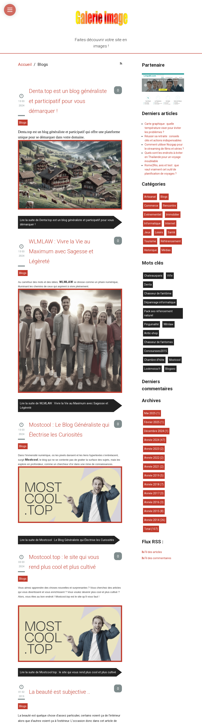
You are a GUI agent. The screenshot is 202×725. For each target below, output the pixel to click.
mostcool (174, 359)
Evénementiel (152, 214)
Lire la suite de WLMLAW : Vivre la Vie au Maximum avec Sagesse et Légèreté (64, 406)
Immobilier (172, 214)
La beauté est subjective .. (59, 692)
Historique (150, 250)
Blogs (22, 122)
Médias (166, 250)
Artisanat (150, 196)
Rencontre (169, 205)
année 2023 (151, 448)
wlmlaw (168, 324)
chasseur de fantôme (157, 293)
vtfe (170, 275)
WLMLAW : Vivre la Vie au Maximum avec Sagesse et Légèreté (61, 251)
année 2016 (151, 502)
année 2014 (151, 520)
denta (148, 284)
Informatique (152, 223)
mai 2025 (150, 413)
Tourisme (150, 241)
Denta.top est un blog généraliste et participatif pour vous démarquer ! (68, 101)
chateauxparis (153, 275)
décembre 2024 (154, 431)
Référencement (171, 241)
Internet (170, 223)
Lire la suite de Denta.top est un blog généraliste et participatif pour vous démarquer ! (67, 222)
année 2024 (151, 439)
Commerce (151, 205)
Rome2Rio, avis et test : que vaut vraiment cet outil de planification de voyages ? (162, 169)
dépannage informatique (160, 302)
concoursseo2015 (155, 351)
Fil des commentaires (156, 558)
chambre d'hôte (154, 359)
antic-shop (151, 333)
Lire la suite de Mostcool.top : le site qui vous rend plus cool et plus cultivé (68, 672)
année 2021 (151, 466)
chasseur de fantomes (158, 342)
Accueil (25, 64)
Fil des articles (152, 552)
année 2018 (151, 484)
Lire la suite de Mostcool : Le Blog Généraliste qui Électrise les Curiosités (67, 540)
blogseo (170, 368)
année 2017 (151, 493)
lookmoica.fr (152, 368)
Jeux (147, 232)
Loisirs (159, 232)
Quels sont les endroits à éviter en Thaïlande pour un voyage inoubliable (164, 157)
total (147, 528)
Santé (171, 232)
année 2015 (151, 511)
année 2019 (151, 475)
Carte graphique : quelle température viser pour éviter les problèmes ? (163, 128)
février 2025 (152, 422)
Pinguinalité (151, 324)
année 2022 (151, 457)
